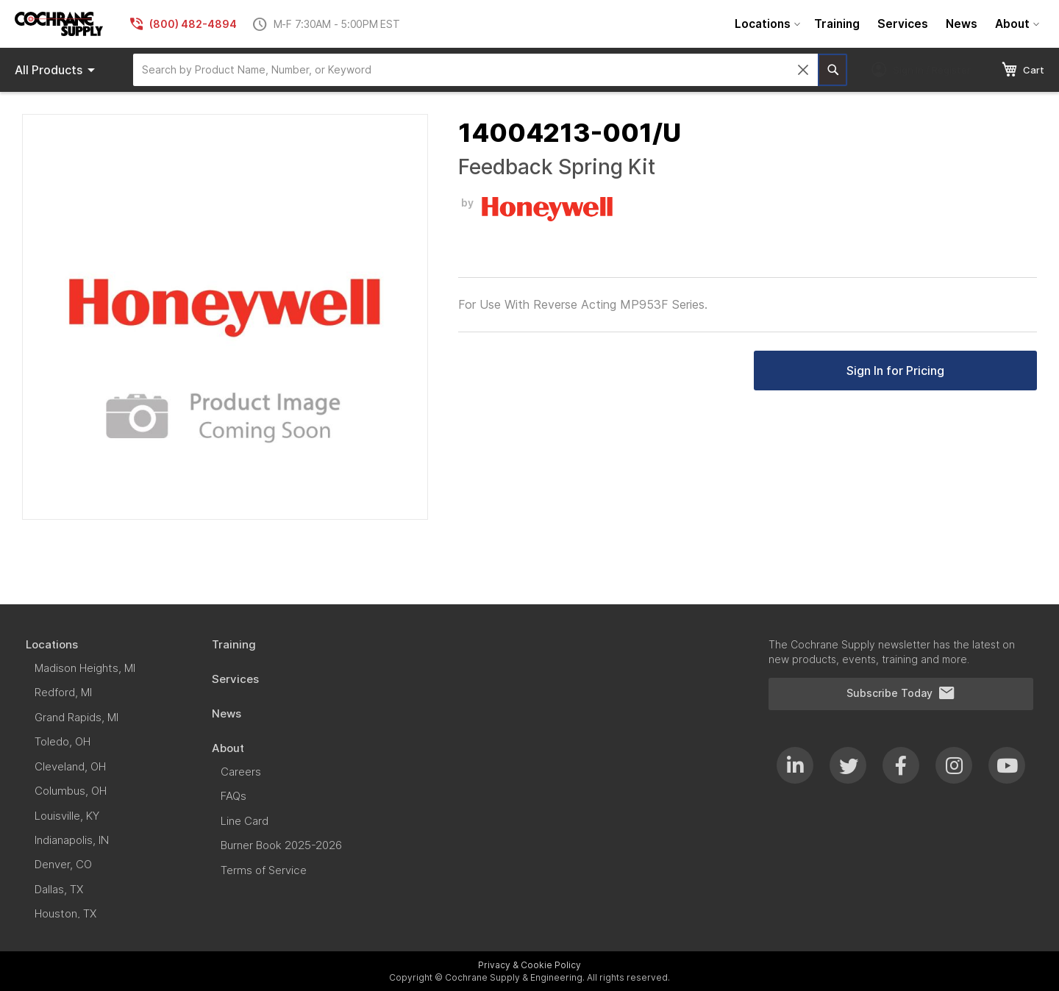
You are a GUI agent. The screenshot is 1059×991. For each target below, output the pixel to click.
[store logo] (59, 24)
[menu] (885, 24)
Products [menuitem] (57, 70)
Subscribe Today (900, 693)
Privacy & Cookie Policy (529, 964)
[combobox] (475, 70)
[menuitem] (765, 24)
